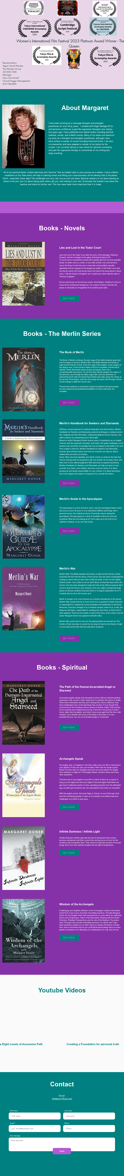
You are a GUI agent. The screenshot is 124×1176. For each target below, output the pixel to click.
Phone (66, 1123)
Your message (15, 1136)
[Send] (62, 1151)
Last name (68, 1111)
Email (12, 1123)
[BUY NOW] (69, 298)
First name (13, 1111)
